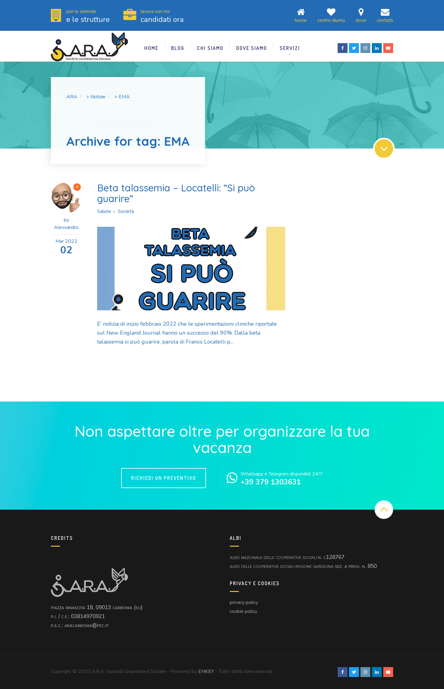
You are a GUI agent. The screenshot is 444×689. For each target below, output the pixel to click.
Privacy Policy (244, 602)
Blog (177, 48)
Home (301, 15)
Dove (361, 15)
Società (126, 211)
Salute (104, 211)
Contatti (385, 15)
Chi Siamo (210, 48)
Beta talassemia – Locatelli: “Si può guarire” (176, 192)
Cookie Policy (243, 611)
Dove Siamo (251, 48)
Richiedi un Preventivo (163, 478)
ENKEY (206, 671)
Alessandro (66, 227)
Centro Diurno (331, 15)
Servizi (290, 48)
